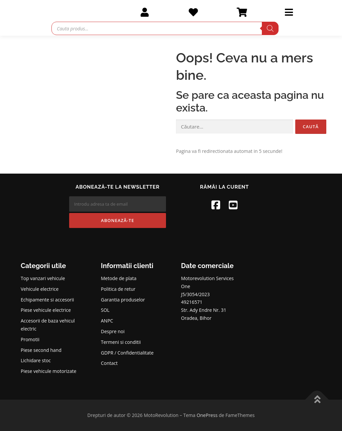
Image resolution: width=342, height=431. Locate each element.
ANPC (107, 320)
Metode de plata (119, 278)
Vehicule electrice (39, 289)
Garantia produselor (123, 299)
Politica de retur (118, 289)
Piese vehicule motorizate (48, 371)
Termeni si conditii (121, 342)
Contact (109, 363)
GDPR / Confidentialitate (127, 353)
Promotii (30, 339)
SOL (105, 310)
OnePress (207, 415)
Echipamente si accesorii (47, 299)
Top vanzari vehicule (43, 278)
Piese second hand (41, 350)
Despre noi (113, 331)
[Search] (270, 28)
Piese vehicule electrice (46, 310)
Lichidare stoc (36, 360)
